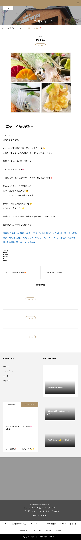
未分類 (5, 376)
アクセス (63, 524)
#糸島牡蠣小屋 (12, 242)
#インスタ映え (60, 238)
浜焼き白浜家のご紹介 (19, 524)
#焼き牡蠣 (57, 233)
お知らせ (40, 45)
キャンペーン (8, 371)
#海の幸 (67, 233)
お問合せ (59, 530)
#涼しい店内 (28, 238)
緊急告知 (6, 381)
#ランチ (38, 238)
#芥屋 (35, 233)
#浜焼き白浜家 (9, 233)
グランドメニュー (37, 524)
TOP (6, 524)
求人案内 (48, 530)
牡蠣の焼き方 (51, 524)
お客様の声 (23, 530)
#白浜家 (20, 233)
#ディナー (48, 238)
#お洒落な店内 (15, 238)
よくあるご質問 (36, 530)
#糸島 (28, 233)
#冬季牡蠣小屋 (45, 233)
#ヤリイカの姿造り (28, 242)
